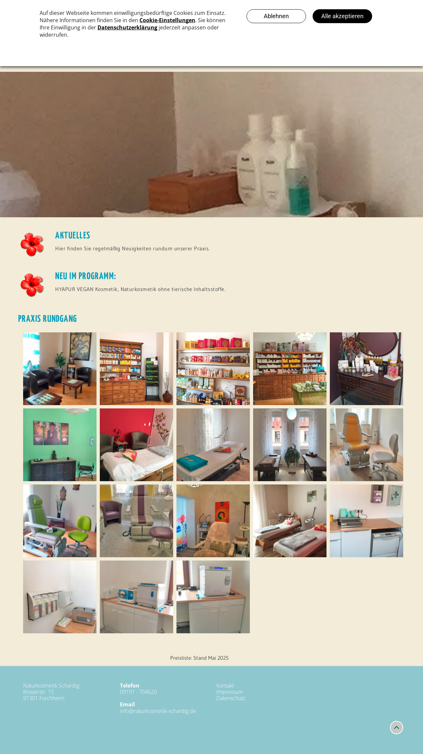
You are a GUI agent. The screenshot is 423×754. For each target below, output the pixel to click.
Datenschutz (230, 698)
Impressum (229, 691)
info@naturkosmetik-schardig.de (158, 711)
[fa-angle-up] (397, 730)
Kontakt (225, 685)
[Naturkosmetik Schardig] (59, 368)
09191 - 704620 (138, 691)
